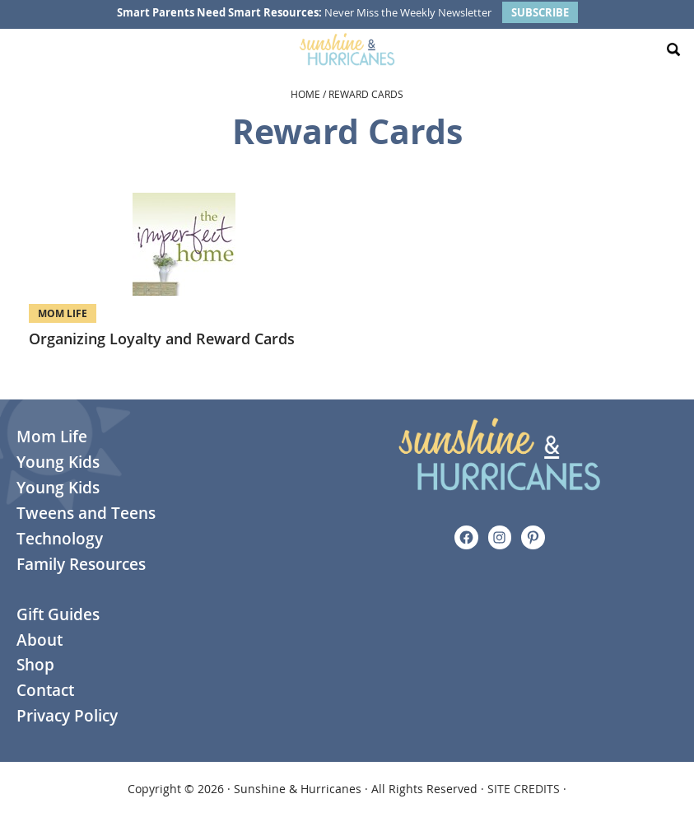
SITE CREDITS (523, 788)
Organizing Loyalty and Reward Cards (162, 338)
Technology (59, 538)
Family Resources (81, 564)
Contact (45, 690)
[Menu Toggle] (20, 49)
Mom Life (62, 313)
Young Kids (58, 462)
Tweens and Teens (86, 513)
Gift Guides (58, 614)
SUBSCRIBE (540, 12)
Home (305, 93)
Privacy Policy (67, 715)
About (39, 640)
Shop (35, 664)
